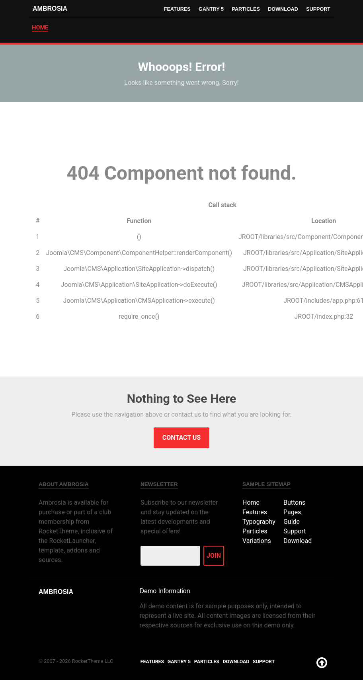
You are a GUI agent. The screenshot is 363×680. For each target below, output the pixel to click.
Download (282, 9)
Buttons (294, 502)
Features (175, 9)
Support (318, 9)
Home (251, 502)
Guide (291, 521)
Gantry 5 (209, 9)
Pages (292, 512)
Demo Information (164, 591)
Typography (258, 521)
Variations (256, 541)
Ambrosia (50, 8)
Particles (244, 9)
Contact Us (181, 437)
